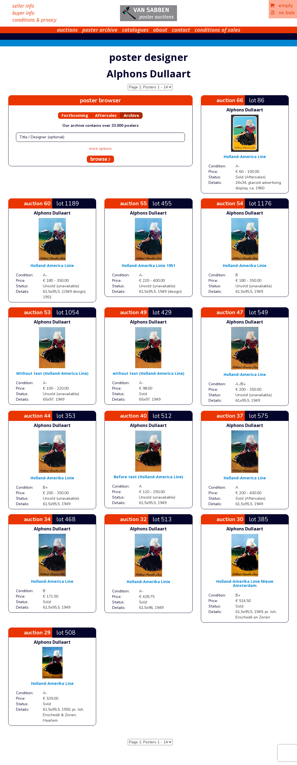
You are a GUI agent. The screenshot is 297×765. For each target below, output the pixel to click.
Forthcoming (75, 115)
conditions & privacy (34, 19)
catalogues (135, 30)
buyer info (23, 13)
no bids (283, 12)
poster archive (100, 30)
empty (281, 5)
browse (100, 159)
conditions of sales (217, 30)
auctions (67, 30)
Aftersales (106, 115)
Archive (131, 115)
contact (181, 30)
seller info (23, 5)
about (160, 30)
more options (100, 148)
